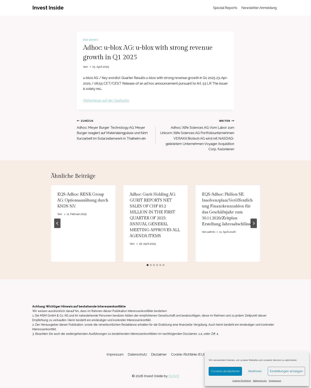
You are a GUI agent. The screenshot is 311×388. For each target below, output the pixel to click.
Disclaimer (159, 354)
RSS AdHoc (90, 39)
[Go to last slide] (57, 223)
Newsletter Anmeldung (259, 8)
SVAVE (173, 376)
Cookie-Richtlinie (241, 380)
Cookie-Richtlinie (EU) (187, 354)
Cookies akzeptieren (225, 371)
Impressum (275, 380)
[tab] (148, 265)
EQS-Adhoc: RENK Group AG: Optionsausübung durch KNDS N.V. (82, 200)
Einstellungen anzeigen (286, 371)
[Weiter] (254, 223)
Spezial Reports (225, 8)
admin (211, 231)
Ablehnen (255, 371)
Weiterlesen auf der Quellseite (106, 100)
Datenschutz (260, 380)
